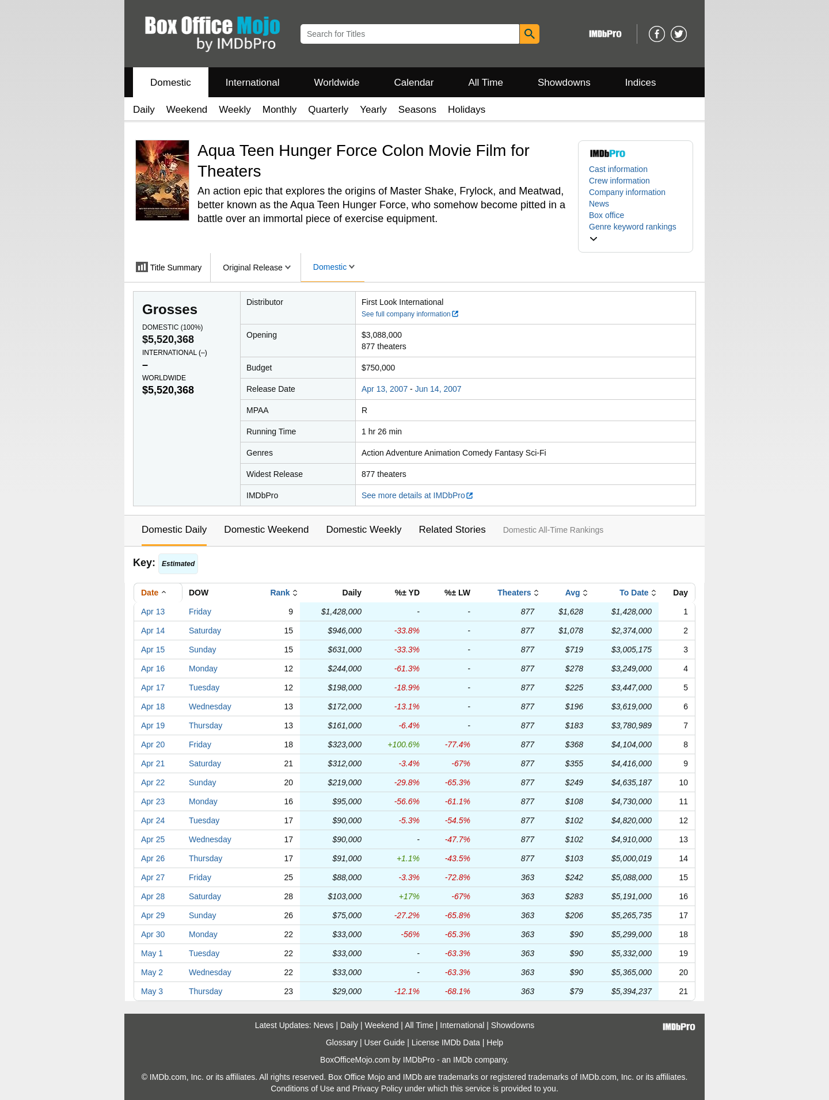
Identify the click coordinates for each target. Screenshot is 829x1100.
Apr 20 (153, 744)
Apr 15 (153, 649)
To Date (633, 592)
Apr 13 (153, 611)
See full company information (410, 314)
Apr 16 (153, 668)
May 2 (152, 972)
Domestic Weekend (266, 529)
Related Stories (452, 529)
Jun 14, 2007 (438, 389)
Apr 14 (153, 630)
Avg (572, 592)
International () (174, 353)
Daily (144, 109)
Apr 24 (153, 820)
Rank (280, 592)
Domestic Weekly (363, 529)
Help (494, 1042)
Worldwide (336, 82)
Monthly (280, 109)
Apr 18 (153, 706)
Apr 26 (153, 858)
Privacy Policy (377, 1088)
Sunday (202, 649)
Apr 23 (153, 801)
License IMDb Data (446, 1042)
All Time (486, 82)
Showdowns (564, 82)
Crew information (619, 180)
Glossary (342, 1042)
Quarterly (328, 109)
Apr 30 (153, 934)
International (253, 82)
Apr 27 (153, 877)
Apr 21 (153, 763)
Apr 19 (153, 725)
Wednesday (210, 706)
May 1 (152, 953)
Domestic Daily (174, 529)
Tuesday (204, 687)
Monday (203, 668)
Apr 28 (153, 896)
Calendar (414, 82)
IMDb (462, 1059)
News (599, 203)
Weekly (234, 109)
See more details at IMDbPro (418, 495)
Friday (200, 611)
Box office (606, 215)
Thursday (205, 725)
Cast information (618, 169)
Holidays (466, 109)
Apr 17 (153, 687)
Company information (627, 192)
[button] (635, 232)
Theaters (514, 592)
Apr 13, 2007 (385, 389)
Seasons (417, 109)
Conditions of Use (302, 1088)
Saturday (205, 630)
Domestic (170, 82)
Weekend (187, 109)
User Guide (384, 1042)
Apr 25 (153, 839)
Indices (640, 82)
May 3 (152, 991)
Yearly (373, 109)
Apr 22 (153, 782)
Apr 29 (153, 915)
